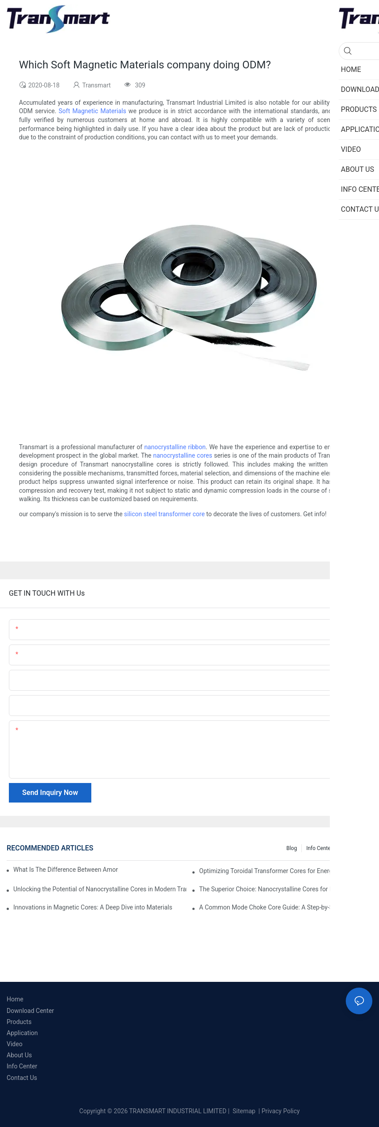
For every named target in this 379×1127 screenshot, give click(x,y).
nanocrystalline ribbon (175, 447)
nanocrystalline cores (182, 455)
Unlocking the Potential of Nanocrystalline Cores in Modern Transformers (100, 889)
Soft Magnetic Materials (92, 111)
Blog (291, 848)
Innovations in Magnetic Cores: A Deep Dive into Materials (92, 907)
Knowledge (355, 848)
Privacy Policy (281, 1111)
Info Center (319, 848)
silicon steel (140, 514)
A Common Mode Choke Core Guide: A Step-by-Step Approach (284, 907)
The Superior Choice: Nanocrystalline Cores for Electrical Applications (285, 889)
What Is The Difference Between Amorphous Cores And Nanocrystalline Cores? (65, 869)
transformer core (181, 514)
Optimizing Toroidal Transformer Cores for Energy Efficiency (281, 870)
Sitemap (243, 1111)
